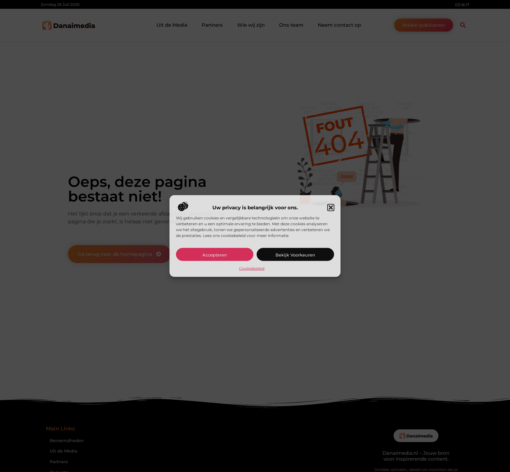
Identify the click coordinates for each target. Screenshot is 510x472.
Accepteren (214, 254)
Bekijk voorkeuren (295, 254)
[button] (331, 207)
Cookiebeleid (251, 268)
